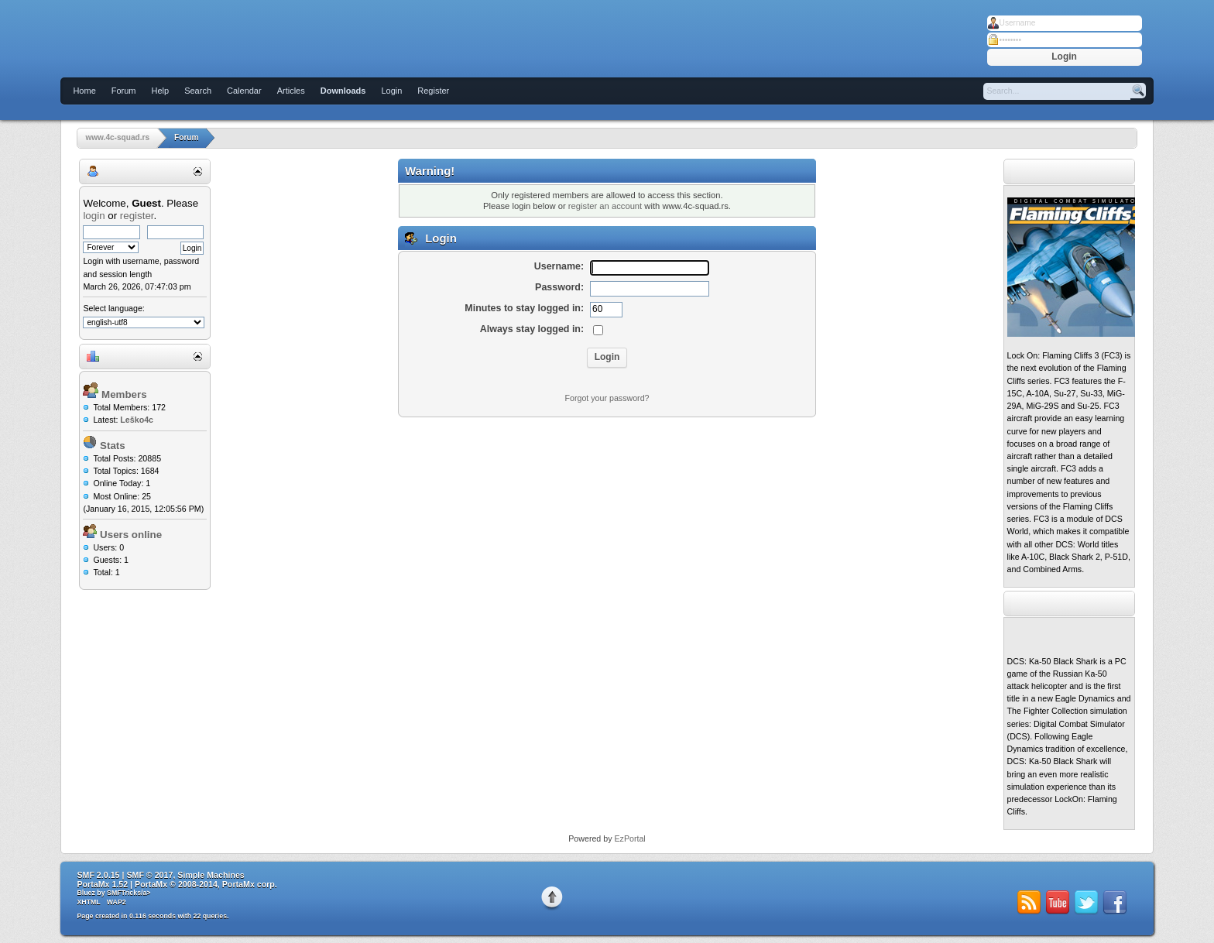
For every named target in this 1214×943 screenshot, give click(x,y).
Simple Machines (210, 875)
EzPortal (629, 838)
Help (161, 90)
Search (197, 90)
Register (433, 90)
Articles (291, 90)
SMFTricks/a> (128, 893)
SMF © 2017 (149, 875)
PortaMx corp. (249, 884)
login (94, 215)
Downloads (343, 90)
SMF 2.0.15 (98, 875)
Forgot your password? (607, 398)
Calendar (244, 90)
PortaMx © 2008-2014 (176, 884)
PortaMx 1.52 (102, 884)
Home (84, 90)
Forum (123, 90)
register (137, 215)
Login (391, 90)
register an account (605, 206)
